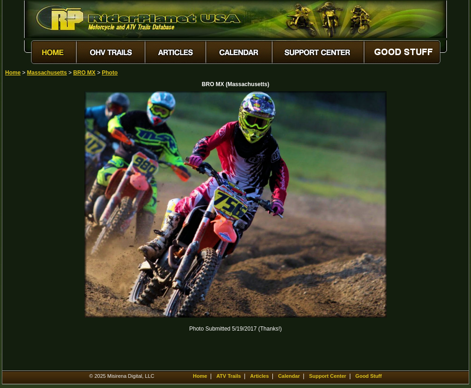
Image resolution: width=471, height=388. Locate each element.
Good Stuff (368, 376)
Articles (259, 376)
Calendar (289, 376)
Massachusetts (47, 72)
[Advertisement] (37, 230)
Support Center (327, 376)
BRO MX (84, 72)
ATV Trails (228, 376)
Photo (110, 72)
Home (12, 72)
